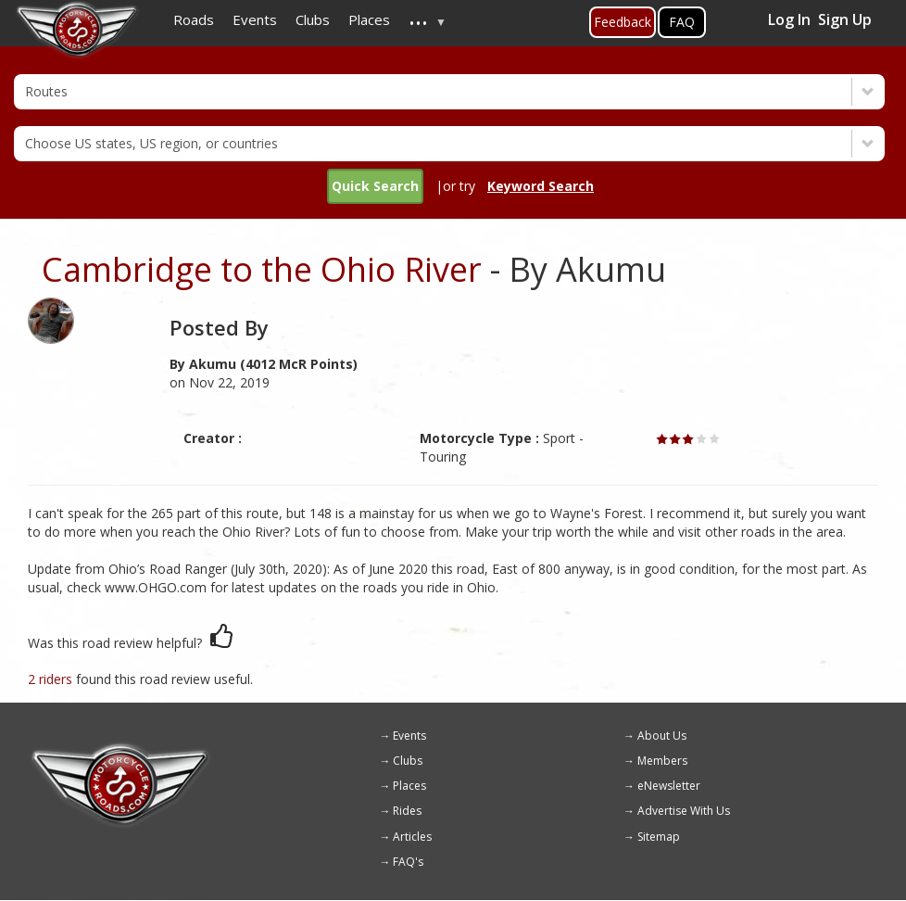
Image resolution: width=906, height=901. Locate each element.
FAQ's (408, 861)
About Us (661, 735)
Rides (407, 811)
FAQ (682, 22)
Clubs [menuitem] (313, 19)
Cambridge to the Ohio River (262, 269)
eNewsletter (668, 785)
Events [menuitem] (255, 19)
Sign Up (845, 19)
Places (409, 785)
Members (662, 760)
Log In (789, 19)
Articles (412, 836)
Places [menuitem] (369, 19)
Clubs (407, 760)
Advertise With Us (683, 811)
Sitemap (658, 836)
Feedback (622, 22)
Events (409, 735)
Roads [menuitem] (193, 19)
